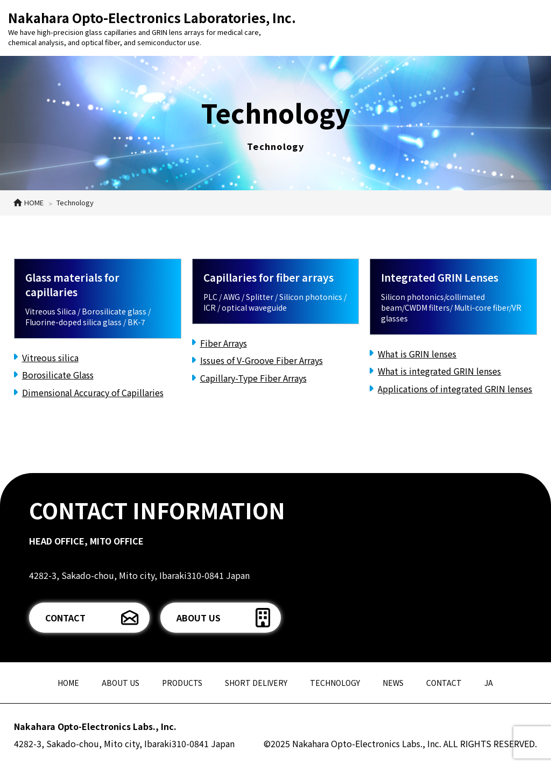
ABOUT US (198, 617)
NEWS (393, 682)
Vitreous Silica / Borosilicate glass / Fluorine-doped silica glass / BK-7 (88, 316)
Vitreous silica (50, 357)
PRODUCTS (182, 682)
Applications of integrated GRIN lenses (455, 388)
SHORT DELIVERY (256, 682)
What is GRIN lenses (417, 353)
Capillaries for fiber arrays (268, 277)
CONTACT (65, 617)
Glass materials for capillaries (72, 284)
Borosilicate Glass (58, 374)
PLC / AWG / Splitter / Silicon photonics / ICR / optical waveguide (275, 302)
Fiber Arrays (223, 343)
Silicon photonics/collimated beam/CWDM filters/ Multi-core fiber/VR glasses (451, 307)
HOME (68, 682)
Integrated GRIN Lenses (439, 277)
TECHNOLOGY (335, 682)
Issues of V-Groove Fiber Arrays (261, 360)
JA (488, 682)
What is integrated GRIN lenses (439, 370)
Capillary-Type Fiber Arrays (253, 377)
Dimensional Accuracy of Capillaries (93, 392)
